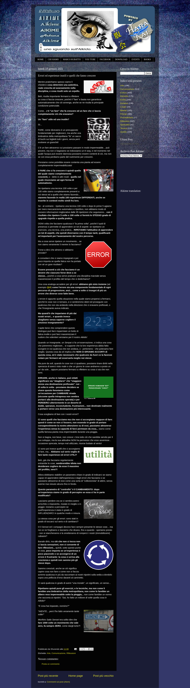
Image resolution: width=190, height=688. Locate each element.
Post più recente (48, 675)
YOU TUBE (90, 59)
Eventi (123, 100)
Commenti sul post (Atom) (58, 682)
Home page (75, 675)
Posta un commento (51, 664)
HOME (41, 59)
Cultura (123, 93)
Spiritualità (125, 125)
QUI (49, 287)
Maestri (123, 110)
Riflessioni (71, 653)
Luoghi (123, 107)
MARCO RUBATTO (72, 59)
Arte (48, 653)
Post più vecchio (103, 675)
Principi (123, 114)
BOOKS (147, 59)
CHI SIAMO (53, 59)
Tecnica (123, 128)
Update (123, 132)
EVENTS (136, 59)
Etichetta (124, 96)
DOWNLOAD (121, 59)
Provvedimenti (126, 117)
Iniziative (124, 103)
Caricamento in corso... (130, 144)
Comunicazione (58, 653)
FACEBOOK (105, 59)
